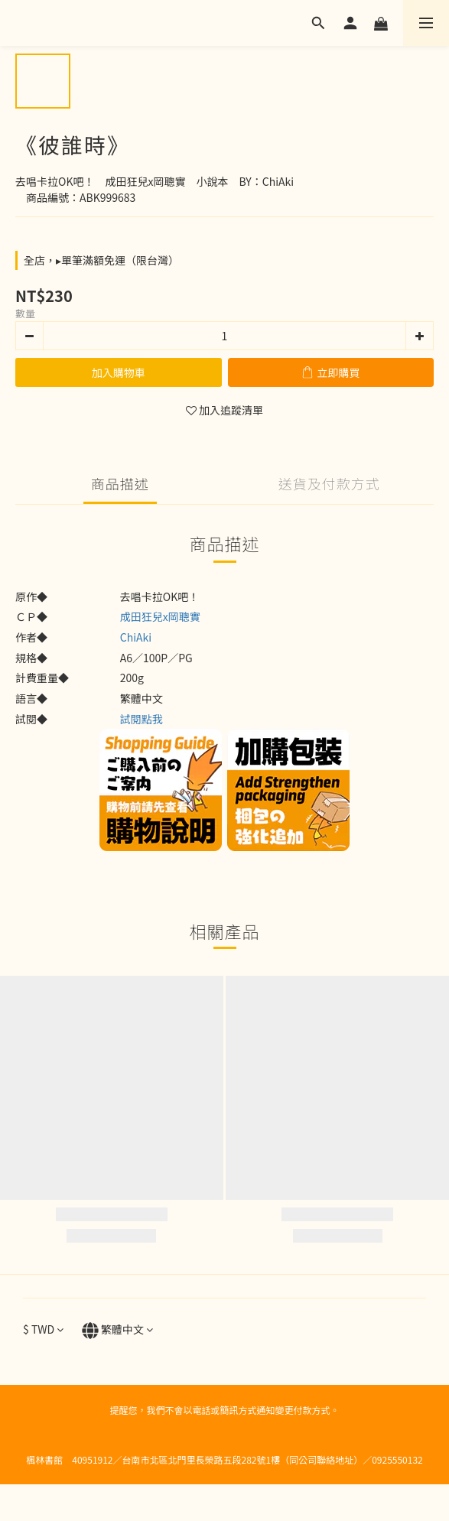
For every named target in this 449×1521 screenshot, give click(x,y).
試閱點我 (141, 718)
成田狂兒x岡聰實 (160, 616)
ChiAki (135, 637)
